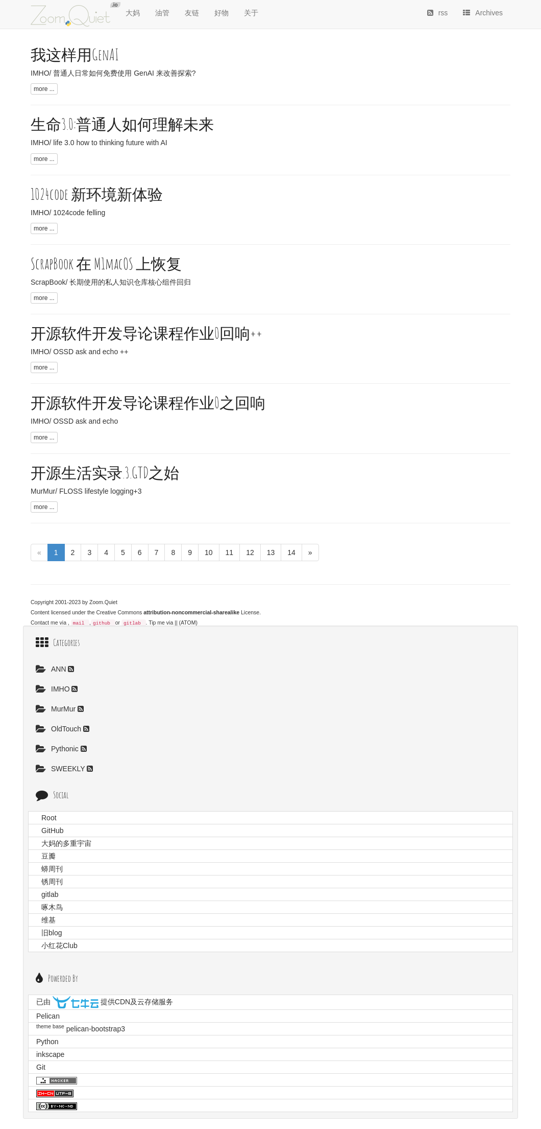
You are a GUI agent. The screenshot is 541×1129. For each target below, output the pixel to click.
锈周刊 (52, 882)
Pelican (48, 1016)
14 (291, 552)
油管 (162, 13)
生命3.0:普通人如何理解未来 (122, 123)
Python (47, 1042)
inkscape (50, 1054)
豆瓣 (48, 856)
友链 (192, 13)
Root (49, 818)
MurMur (57, 709)
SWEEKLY (61, 769)
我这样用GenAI (75, 54)
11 (230, 552)
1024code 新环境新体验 (97, 194)
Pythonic (58, 749)
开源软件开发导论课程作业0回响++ (146, 333)
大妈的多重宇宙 (66, 843)
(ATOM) (188, 622)
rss (437, 13)
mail (79, 623)
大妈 (133, 13)
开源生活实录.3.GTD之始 (105, 472)
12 (250, 552)
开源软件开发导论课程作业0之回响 (148, 402)
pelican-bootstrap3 (95, 1029)
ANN (52, 669)
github (101, 623)
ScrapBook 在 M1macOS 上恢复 (106, 263)
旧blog (51, 933)
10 (209, 552)
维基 (48, 920)
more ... (44, 89)
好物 (221, 13)
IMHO (53, 689)
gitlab (132, 623)
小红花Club (59, 945)
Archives (483, 13)
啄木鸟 (52, 907)
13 (271, 552)
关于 (251, 13)
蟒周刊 (52, 869)
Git (40, 1067)
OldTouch (59, 729)
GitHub (52, 830)
